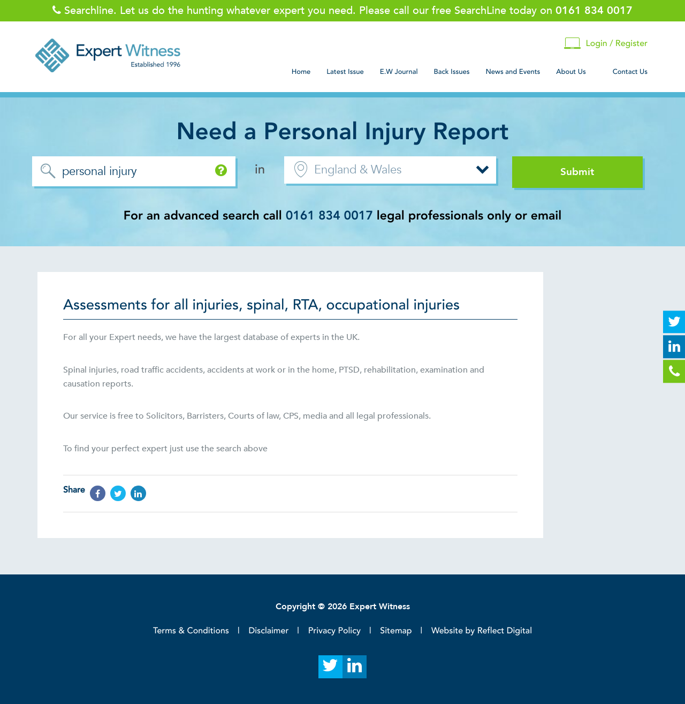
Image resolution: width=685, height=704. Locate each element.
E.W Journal (399, 72)
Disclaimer (268, 631)
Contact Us (630, 72)
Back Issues (452, 72)
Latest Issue (344, 72)
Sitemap (396, 631)
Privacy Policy (334, 631)
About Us (570, 72)
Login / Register (606, 43)
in (260, 169)
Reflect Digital (504, 631)
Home (301, 72)
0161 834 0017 (329, 216)
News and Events (512, 72)
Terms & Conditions (191, 631)
